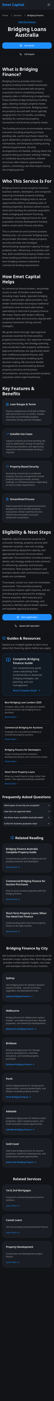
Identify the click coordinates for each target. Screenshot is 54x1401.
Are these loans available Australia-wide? (27, 817)
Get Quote (27, 45)
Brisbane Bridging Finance (20, 1064)
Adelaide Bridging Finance (20, 1129)
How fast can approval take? (27, 811)
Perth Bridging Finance (18, 1097)
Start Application (27, 617)
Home (5, 15)
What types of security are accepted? (27, 805)
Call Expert (27, 54)
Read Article (13, 867)
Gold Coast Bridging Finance (21, 1162)
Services (17, 15)
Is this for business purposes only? (27, 823)
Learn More (13, 1205)
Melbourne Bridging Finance (21, 1028)
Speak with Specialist (27, 625)
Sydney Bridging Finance (19, 996)
